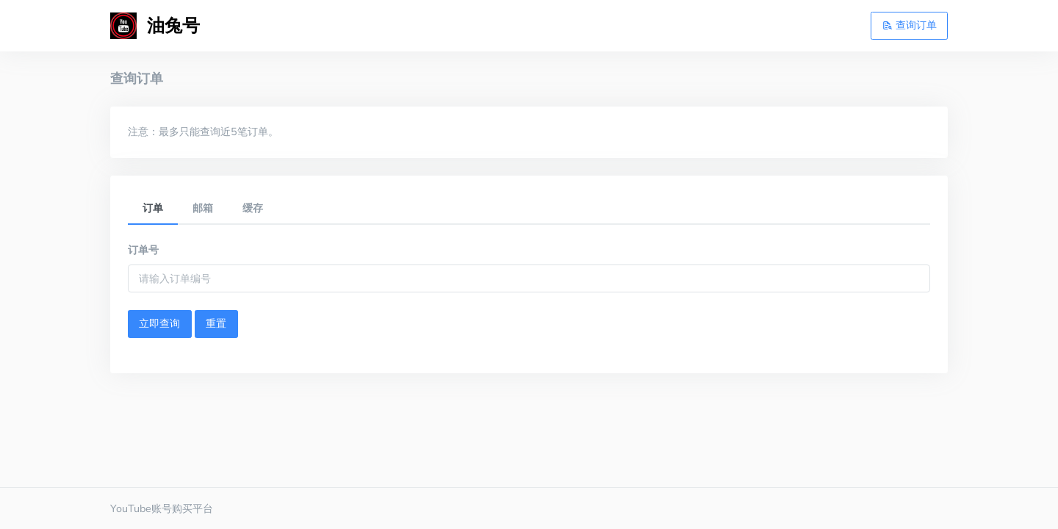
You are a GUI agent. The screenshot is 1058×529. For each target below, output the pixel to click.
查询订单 (909, 25)
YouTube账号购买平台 (161, 508)
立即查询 (159, 323)
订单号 (143, 249)
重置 (216, 323)
